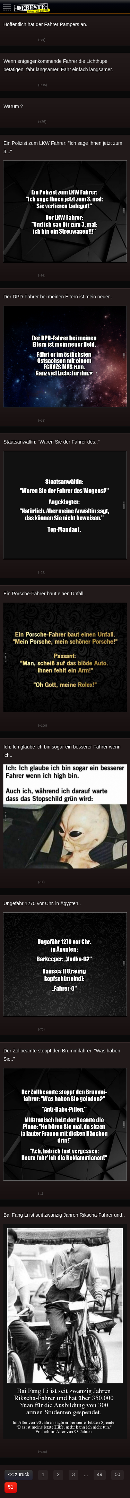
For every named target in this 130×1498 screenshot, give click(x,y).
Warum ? (13, 106)
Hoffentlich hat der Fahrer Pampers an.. (46, 24)
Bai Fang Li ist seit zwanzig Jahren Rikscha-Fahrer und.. (64, 1215)
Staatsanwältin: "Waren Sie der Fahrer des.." (51, 442)
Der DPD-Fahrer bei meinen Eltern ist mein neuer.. (57, 296)
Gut (10, 40)
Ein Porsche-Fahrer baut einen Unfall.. (44, 593)
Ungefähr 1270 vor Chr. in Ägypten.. (42, 903)
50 (117, 1474)
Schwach (27, 40)
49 (100, 1474)
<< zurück (18, 1474)
